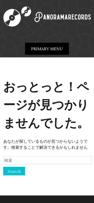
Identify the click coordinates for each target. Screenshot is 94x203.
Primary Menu (47, 48)
